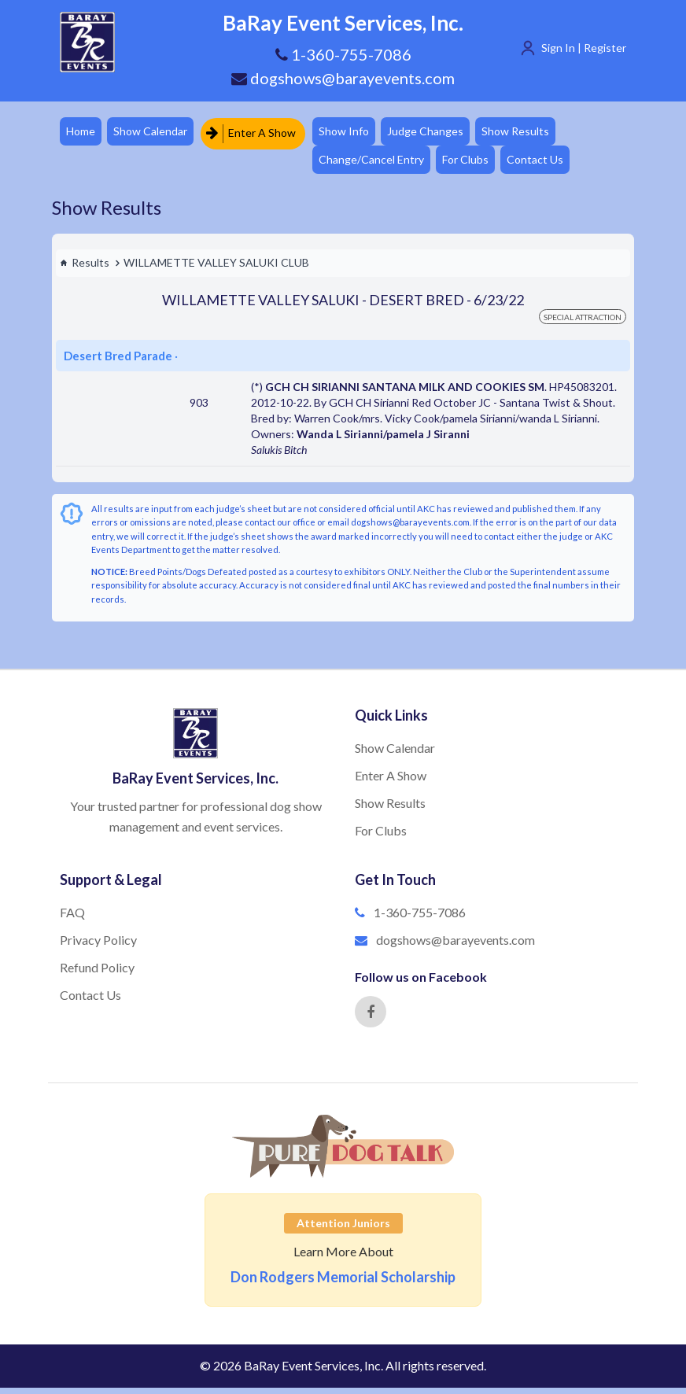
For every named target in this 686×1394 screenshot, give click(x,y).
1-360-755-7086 (420, 918)
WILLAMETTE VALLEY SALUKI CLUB (216, 268)
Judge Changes (438, 132)
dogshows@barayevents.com (343, 77)
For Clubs (478, 164)
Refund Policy (97, 973)
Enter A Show (257, 132)
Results (84, 268)
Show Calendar (156, 132)
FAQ (72, 918)
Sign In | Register (583, 47)
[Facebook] (370, 1018)
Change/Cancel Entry (380, 164)
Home (82, 132)
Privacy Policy (98, 946)
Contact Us (551, 164)
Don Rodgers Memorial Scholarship (343, 1283)
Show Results (532, 132)
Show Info (352, 132)
